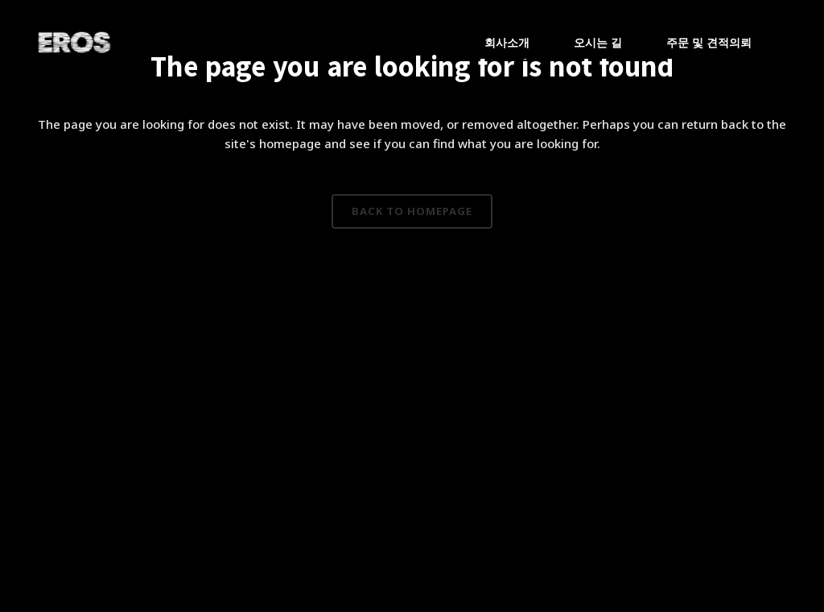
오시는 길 (598, 42)
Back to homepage (412, 211)
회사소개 (506, 42)
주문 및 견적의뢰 (709, 42)
